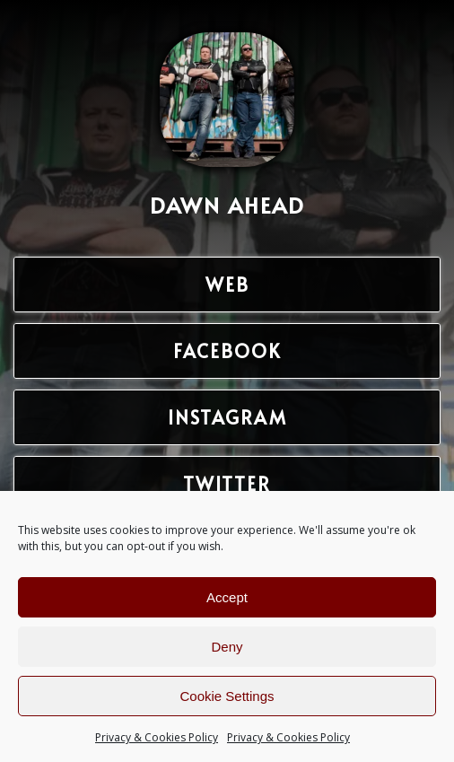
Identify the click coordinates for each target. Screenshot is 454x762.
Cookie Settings (226, 696)
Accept (227, 597)
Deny (226, 646)
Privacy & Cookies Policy (156, 737)
